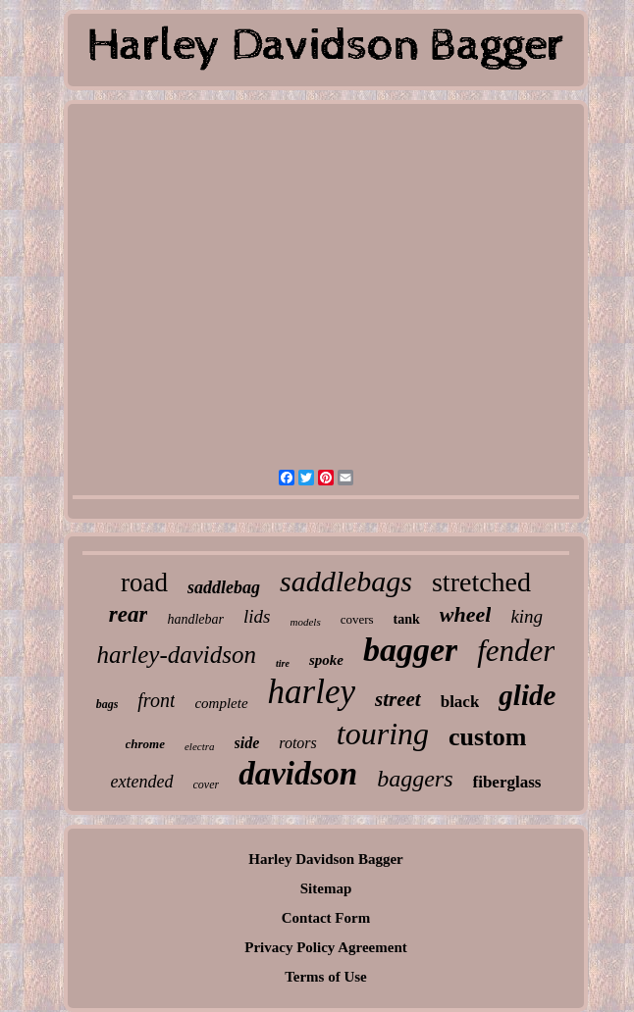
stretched (481, 582)
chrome (145, 743)
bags (107, 704)
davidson (297, 773)
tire (283, 663)
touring (383, 733)
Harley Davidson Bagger (325, 859)
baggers (414, 778)
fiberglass (507, 782)
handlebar (195, 619)
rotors (298, 742)
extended (142, 781)
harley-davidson (176, 654)
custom (487, 737)
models (306, 622)
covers (357, 619)
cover (206, 784)
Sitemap (326, 888)
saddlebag (223, 587)
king (526, 616)
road (144, 582)
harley (311, 692)
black (460, 701)
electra (200, 746)
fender (516, 650)
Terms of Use (326, 977)
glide (527, 695)
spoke (326, 660)
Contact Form (326, 918)
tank (407, 619)
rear (128, 614)
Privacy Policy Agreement (325, 947)
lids (256, 616)
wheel (466, 614)
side (247, 742)
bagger (410, 650)
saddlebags (346, 581)
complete (220, 703)
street (398, 699)
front (156, 700)
